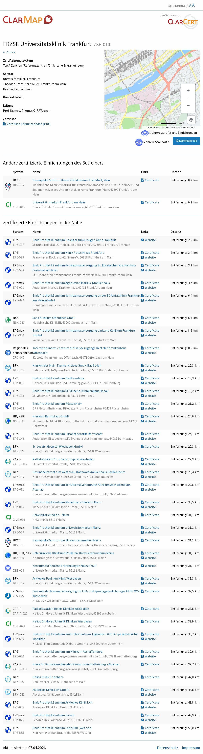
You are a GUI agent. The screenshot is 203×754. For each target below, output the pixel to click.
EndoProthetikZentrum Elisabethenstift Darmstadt (68, 434)
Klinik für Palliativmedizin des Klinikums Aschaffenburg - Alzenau (76, 664)
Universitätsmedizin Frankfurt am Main (59, 202)
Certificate (150, 180)
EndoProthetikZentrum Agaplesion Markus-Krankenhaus (71, 283)
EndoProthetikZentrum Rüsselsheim (58, 404)
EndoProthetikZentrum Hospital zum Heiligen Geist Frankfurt (75, 240)
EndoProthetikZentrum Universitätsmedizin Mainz (67, 527)
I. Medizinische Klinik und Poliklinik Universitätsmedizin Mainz (74, 553)
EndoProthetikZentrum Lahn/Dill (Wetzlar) (62, 728)
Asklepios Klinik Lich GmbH (51, 690)
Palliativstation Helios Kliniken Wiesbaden (61, 609)
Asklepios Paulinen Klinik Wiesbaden (57, 578)
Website (148, 240)
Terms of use (153, 127)
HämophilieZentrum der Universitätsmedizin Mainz (67, 540)
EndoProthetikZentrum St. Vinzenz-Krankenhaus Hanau (71, 391)
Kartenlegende (186, 140)
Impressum (191, 747)
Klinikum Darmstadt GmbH (51, 416)
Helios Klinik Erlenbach (48, 677)
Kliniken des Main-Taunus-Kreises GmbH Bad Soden (67, 365)
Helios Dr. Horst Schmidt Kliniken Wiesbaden (63, 621)
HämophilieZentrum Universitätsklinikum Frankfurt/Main (71, 180)
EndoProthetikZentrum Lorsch (54, 715)
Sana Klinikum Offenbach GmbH (54, 318)
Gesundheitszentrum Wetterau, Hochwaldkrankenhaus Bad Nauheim (79, 472)
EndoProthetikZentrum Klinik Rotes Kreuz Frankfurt (68, 253)
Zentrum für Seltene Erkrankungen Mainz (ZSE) (65, 566)
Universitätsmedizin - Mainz (51, 515)
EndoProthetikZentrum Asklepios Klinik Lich (63, 702)
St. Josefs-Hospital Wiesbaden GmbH (58, 446)
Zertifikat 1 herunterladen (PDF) (27, 124)
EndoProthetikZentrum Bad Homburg (59, 378)
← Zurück (9, 52)
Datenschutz (168, 747)
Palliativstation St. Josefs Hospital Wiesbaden (64, 459)
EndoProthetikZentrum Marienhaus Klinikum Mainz (67, 502)
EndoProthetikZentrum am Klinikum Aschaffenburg (68, 651)
